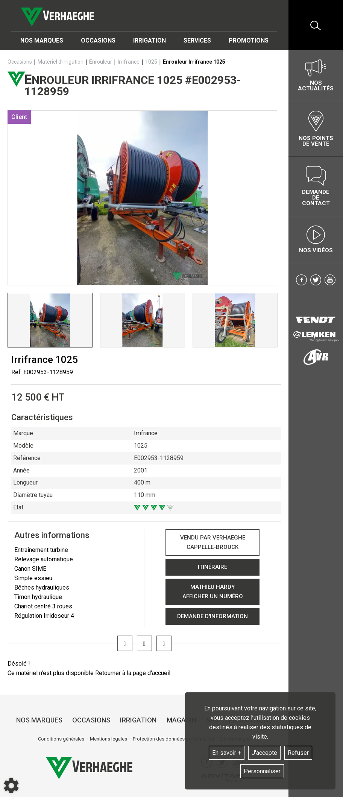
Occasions (98, 40)
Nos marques (41, 40)
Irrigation (149, 40)
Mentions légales (108, 739)
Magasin (181, 720)
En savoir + (226, 752)
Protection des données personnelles (173, 739)
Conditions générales (61, 739)
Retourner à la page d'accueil (132, 673)
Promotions (249, 40)
